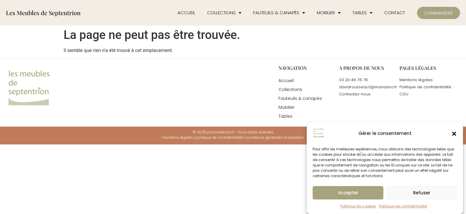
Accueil (186, 13)
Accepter (348, 193)
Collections (224, 13)
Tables (362, 13)
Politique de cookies (358, 206)
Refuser (421, 193)
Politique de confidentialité (403, 206)
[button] (454, 134)
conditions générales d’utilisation (274, 137)
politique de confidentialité (219, 137)
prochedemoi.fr (220, 132)
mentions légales (177, 137)
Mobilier (329, 13)
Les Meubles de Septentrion (43, 13)
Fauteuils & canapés (279, 13)
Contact (394, 13)
